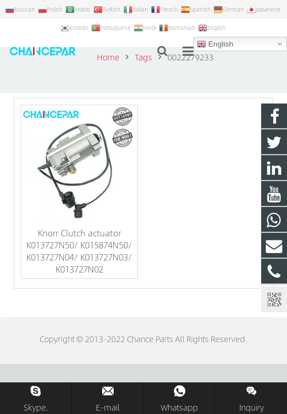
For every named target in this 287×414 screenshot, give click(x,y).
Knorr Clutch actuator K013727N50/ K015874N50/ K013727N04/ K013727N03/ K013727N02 (79, 250)
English (215, 44)
